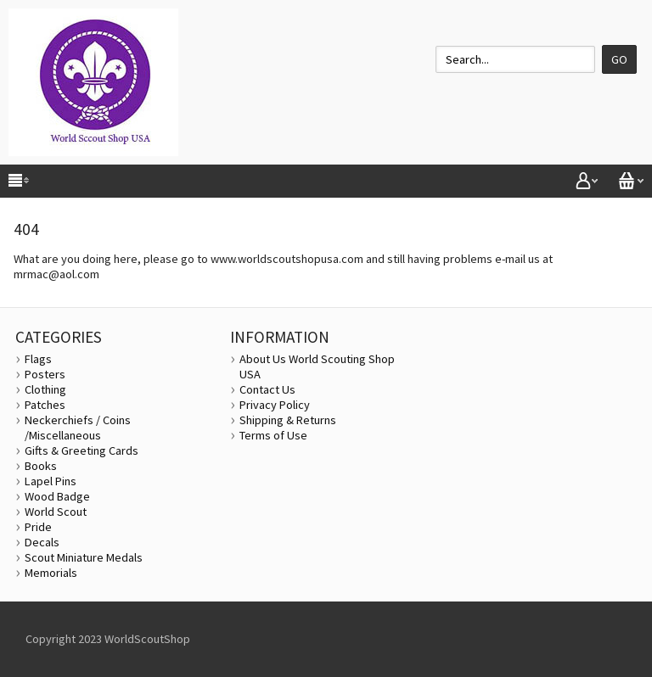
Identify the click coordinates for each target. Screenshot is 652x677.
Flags (38, 358)
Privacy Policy (274, 404)
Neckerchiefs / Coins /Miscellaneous (78, 427)
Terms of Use (273, 435)
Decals (42, 542)
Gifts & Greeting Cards (81, 450)
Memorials (51, 572)
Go (619, 59)
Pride (38, 526)
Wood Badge (57, 496)
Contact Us (267, 389)
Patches (45, 404)
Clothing (45, 389)
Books (41, 465)
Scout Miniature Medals (84, 557)
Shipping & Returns (287, 420)
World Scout (56, 511)
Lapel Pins (50, 481)
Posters (45, 374)
